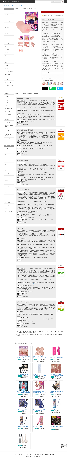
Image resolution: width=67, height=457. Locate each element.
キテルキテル (7, 122)
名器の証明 (7, 68)
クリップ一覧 (26, 454)
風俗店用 (6, 180)
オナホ (6, 158)
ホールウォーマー (8, 82)
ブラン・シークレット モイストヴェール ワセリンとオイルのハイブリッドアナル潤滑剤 (39, 375)
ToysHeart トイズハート (8, 97)
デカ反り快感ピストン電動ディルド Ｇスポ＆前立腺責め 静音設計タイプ (56, 375)
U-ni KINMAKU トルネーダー (23, 374)
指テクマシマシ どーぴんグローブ (56, 427)
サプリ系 (6, 189)
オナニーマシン (8, 40)
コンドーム (7, 177)
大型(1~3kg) (7, 49)
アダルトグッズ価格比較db (11, 1)
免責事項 (47, 454)
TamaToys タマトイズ (8, 130)
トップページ (15, 454)
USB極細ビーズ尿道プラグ (22, 426)
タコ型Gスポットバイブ (38, 426)
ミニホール (7, 43)
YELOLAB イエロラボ (8, 115)
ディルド (6, 154)
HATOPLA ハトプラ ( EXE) (9, 126)
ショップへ (62, 101)
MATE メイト (7, 111)
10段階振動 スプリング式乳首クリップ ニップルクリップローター (39, 392)
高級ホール (7, 55)
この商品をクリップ (52, 73)
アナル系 (6, 24)
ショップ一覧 (33, 454)
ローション (7, 173)
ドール (6, 161)
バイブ (6, 151)
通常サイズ (7, 46)
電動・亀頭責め (8, 18)
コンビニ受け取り (32, 284)
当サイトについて (40, 454)
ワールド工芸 (7, 139)
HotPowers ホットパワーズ (8, 135)
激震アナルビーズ (53, 409)
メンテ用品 (7, 79)
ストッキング (7, 202)
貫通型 (6, 11)
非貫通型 (6, 14)
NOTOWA (7, 142)
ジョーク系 (7, 205)
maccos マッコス (8, 108)
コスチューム (7, 195)
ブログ (21, 454)
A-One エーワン (8, 105)
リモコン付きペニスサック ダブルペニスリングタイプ (23, 409)
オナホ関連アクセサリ (9, 86)
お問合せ (52, 454)
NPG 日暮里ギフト (8, 119)
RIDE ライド (7, 93)
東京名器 (6, 65)
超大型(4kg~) (7, 52)
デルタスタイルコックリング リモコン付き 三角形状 (39, 409)
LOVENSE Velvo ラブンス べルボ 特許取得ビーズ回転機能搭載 (56, 357)
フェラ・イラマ (8, 21)
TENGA (6, 62)
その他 (6, 208)
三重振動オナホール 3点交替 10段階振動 (56, 392)
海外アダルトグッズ (9, 211)
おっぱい (6, 33)
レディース (7, 186)
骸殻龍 (18, 444)
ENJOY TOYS (7, 90)
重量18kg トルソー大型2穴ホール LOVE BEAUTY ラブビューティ (39, 358)
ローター (6, 148)
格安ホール (7, 27)
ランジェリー (7, 199)
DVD (5, 192)
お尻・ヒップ (7, 37)
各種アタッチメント (9, 71)
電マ (5, 170)
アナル (6, 167)
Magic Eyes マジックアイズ (8, 101)
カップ (6, 30)
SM (5, 164)
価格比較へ (52, 12)
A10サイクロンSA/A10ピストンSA (8, 75)
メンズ (6, 183)
